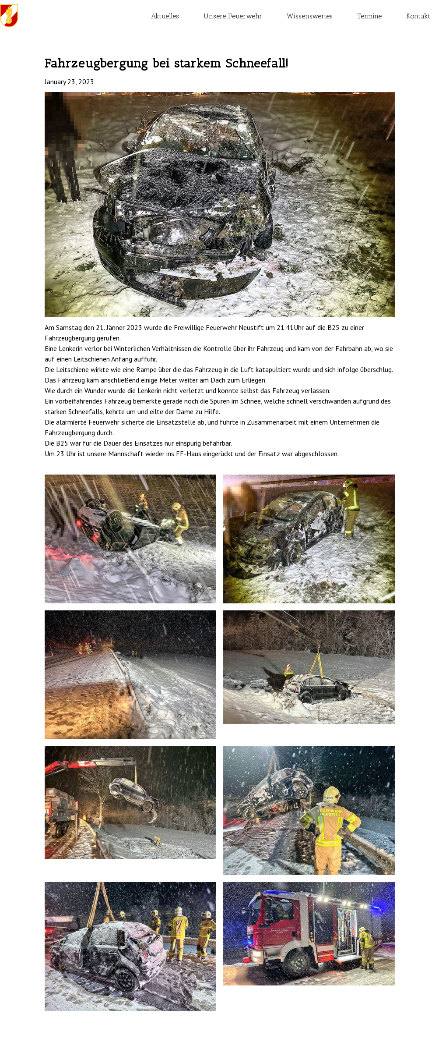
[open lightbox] (220, 204)
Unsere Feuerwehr (233, 16)
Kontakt (418, 16)
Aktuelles (165, 16)
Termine (369, 16)
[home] (9, 16)
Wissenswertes (310, 16)
